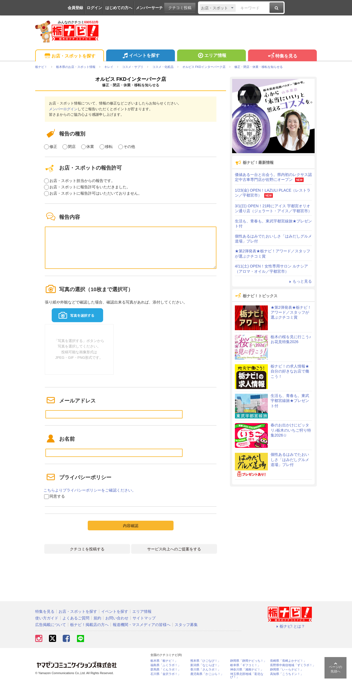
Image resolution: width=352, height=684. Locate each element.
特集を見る (282, 56)
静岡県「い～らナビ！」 (286, 669)
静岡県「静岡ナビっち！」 (248, 660)
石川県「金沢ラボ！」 (165, 673)
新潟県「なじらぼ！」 (205, 665)
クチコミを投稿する (87, 549)
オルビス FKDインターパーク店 (130, 79)
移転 (109, 146)
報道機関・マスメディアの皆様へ (141, 624)
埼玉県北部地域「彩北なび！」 (246, 675)
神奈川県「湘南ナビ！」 (246, 669)
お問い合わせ (116, 618)
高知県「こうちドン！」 (286, 673)
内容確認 (130, 525)
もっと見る (300, 281)
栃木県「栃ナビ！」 (164, 660)
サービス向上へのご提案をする (174, 549)
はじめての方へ (118, 7)
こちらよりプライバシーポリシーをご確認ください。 (89, 490)
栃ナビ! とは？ (290, 626)
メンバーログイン (63, 109)
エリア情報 (211, 56)
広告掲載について (50, 624)
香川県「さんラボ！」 (205, 669)
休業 (90, 146)
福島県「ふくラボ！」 (165, 665)
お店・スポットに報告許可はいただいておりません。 (96, 193)
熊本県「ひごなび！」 (205, 660)
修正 (53, 146)
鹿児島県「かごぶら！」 (207, 673)
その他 (129, 146)
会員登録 (75, 7)
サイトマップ (144, 618)
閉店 (72, 146)
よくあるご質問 (75, 618)
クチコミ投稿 (179, 7)
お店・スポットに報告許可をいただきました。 (90, 187)
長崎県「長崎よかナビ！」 (288, 660)
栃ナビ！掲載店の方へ (89, 624)
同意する (57, 496)
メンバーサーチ (149, 7)
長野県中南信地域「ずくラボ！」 (292, 665)
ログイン (94, 7)
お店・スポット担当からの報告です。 (82, 180)
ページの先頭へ (335, 667)
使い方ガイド (46, 618)
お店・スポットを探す (69, 56)
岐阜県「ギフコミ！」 (245, 665)
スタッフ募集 (186, 624)
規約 (97, 618)
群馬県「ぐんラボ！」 (165, 669)
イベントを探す (140, 56)
